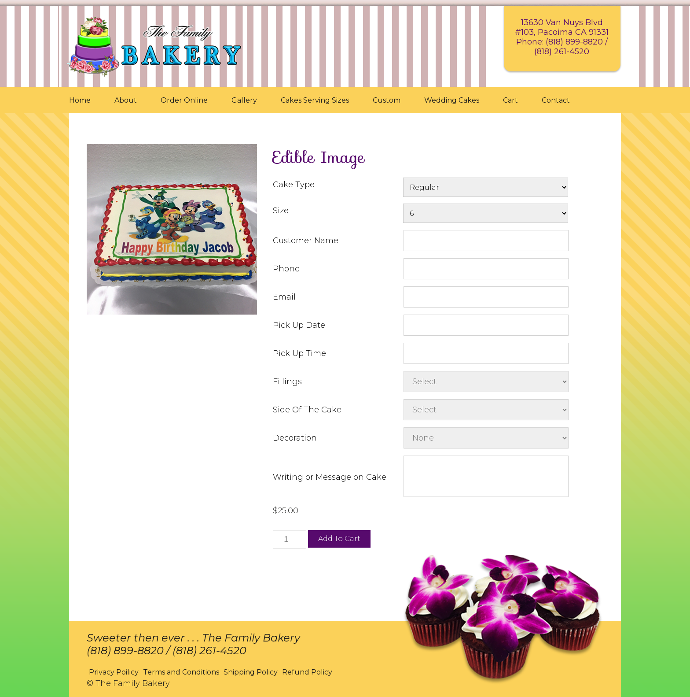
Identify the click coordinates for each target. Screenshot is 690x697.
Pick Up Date (299, 325)
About (125, 100)
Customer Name (305, 240)
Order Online (184, 100)
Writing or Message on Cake (329, 477)
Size (281, 210)
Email (284, 297)
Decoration (295, 438)
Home (80, 100)
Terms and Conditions (181, 672)
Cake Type (294, 184)
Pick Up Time (299, 353)
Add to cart (339, 538)
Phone (286, 269)
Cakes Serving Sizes (315, 100)
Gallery (244, 100)
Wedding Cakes (451, 100)
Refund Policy (307, 672)
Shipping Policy (251, 672)
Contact (556, 100)
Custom (386, 100)
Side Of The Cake (307, 410)
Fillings (287, 381)
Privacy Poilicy (114, 672)
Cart (510, 100)
